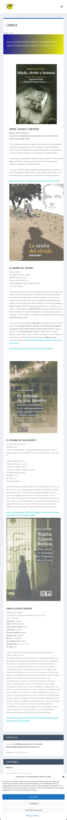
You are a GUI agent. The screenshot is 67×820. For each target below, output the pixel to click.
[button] (63, 776)
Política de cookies (32, 815)
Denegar (33, 803)
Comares (18, 621)
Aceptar (33, 797)
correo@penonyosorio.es (23, 744)
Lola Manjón (14, 618)
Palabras (9, 767)
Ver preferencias (33, 810)
